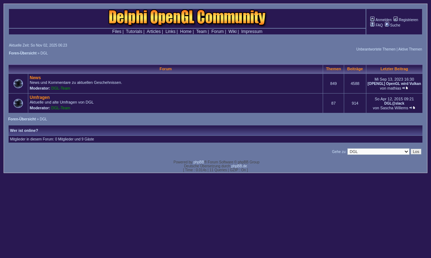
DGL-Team (60, 88)
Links (170, 31)
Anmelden (380, 20)
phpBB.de (239, 166)
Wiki (232, 31)
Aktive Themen (410, 49)
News (35, 77)
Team (201, 31)
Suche (392, 25)
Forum (217, 31)
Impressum (251, 31)
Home (186, 31)
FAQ (376, 25)
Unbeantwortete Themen (376, 49)
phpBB (198, 162)
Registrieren (405, 20)
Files (116, 31)
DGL (44, 53)
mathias (394, 88)
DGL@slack (394, 103)
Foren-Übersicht (22, 53)
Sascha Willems (394, 108)
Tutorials (134, 31)
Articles (153, 31)
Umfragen (40, 97)
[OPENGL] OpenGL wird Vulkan (394, 84)
